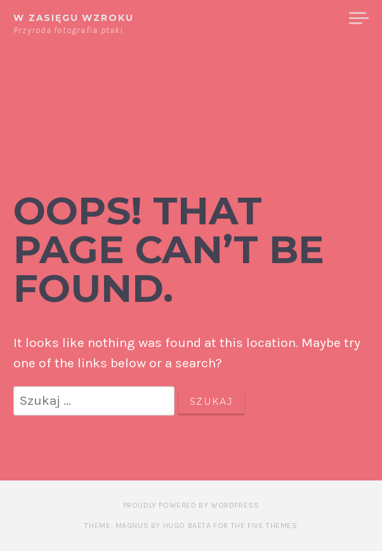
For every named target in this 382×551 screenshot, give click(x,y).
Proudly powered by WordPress (191, 505)
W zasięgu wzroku (73, 18)
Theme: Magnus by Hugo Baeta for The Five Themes (190, 525)
